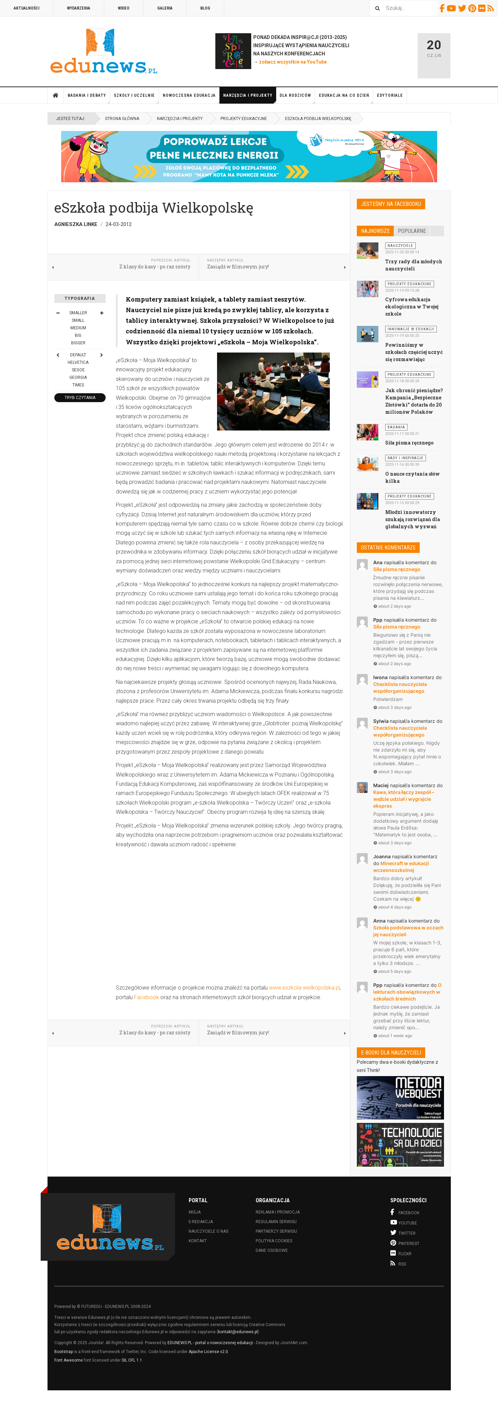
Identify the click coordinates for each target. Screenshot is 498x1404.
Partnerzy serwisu (276, 1231)
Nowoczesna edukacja (191, 98)
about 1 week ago (392, 1035)
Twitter (463, 8)
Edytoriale (390, 95)
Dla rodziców (297, 98)
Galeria (165, 8)
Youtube (452, 8)
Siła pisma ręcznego (409, 442)
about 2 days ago (392, 606)
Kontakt (198, 1241)
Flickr (482, 8)
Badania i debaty (89, 98)
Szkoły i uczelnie (136, 98)
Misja (195, 1212)
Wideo (124, 8)
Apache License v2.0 (208, 1351)
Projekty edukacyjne (243, 118)
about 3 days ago (392, 707)
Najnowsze (375, 231)
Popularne (412, 231)
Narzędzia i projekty (249, 98)
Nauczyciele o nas (208, 1231)
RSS (491, 8)
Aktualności (26, 8)
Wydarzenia (78, 8)
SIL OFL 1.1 (132, 1360)
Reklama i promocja (278, 1212)
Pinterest (473, 8)
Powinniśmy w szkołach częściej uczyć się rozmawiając (414, 352)
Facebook (443, 8)
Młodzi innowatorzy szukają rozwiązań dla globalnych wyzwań (412, 519)
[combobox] (403, 8)
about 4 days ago (392, 907)
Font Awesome (68, 1360)
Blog (205, 8)
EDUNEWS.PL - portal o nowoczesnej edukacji (210, 1342)
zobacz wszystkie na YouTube (293, 62)
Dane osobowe (272, 1250)
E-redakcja (201, 1221)
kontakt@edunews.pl (238, 1331)
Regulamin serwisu (276, 1221)
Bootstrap (63, 1351)
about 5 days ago (392, 971)
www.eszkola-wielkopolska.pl (304, 987)
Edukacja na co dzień (346, 98)
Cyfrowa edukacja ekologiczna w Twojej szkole (412, 306)
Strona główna (56, 95)
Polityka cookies (274, 1241)
